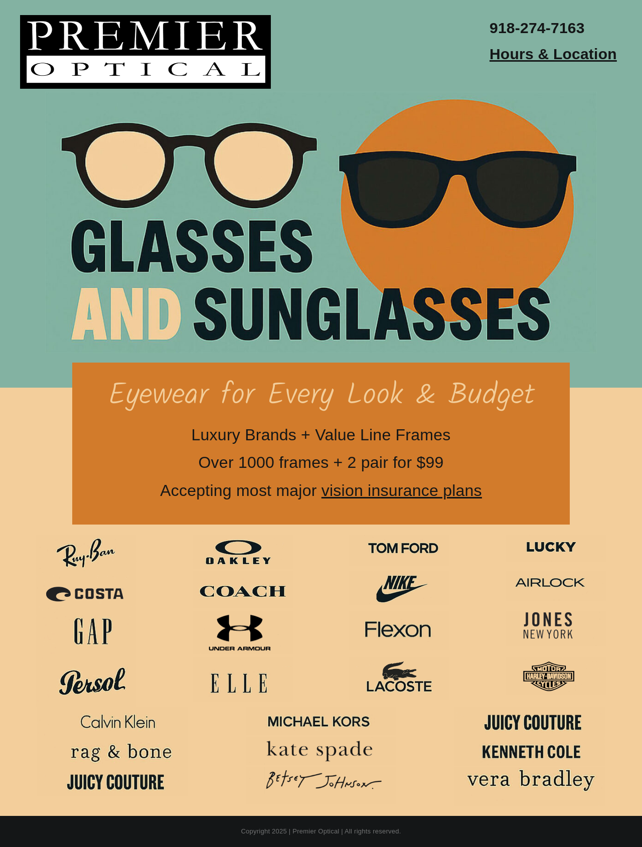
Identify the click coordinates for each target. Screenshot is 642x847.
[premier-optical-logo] (145, 19)
